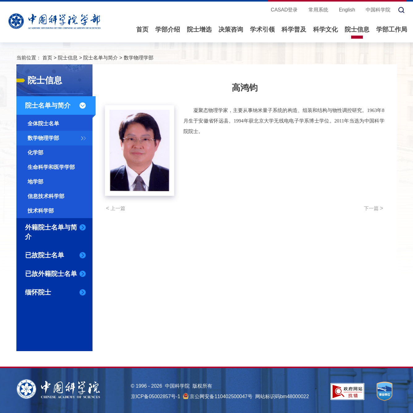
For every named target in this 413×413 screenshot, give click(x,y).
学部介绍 (167, 29)
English (347, 9)
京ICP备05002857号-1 (155, 396)
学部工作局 (391, 29)
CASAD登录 (284, 9)
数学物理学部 (138, 57)
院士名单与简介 (100, 57)
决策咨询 (230, 29)
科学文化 (325, 29)
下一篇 (373, 208)
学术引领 (262, 29)
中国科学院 (378, 9)
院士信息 (357, 29)
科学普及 (294, 29)
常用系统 (318, 9)
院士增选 (199, 29)
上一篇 (116, 208)
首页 (142, 29)
